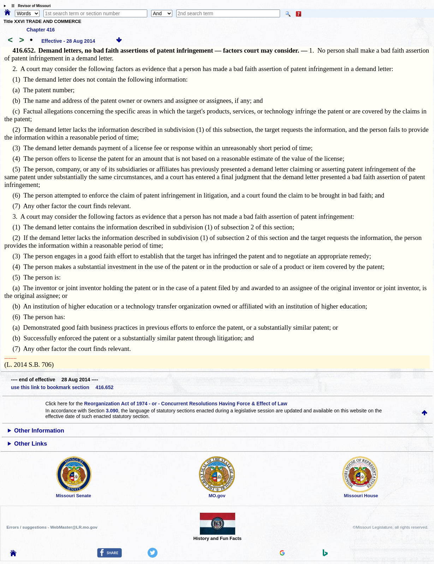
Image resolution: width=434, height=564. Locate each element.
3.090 (112, 410)
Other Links (30, 443)
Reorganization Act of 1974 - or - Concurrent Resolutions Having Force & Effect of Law (185, 403)
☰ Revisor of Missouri (29, 6)
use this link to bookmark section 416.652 (62, 387)
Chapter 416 (40, 30)
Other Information (39, 430)
